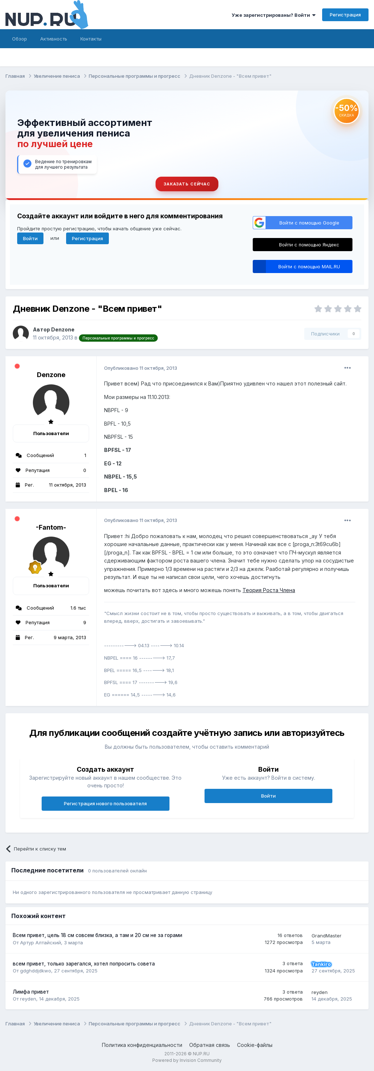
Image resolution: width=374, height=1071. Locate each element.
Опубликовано (140, 368)
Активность (53, 39)
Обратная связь (209, 1045)
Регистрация (345, 15)
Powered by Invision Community (187, 1060)
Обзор (19, 39)
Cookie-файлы (254, 1045)
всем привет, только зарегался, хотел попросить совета (84, 964)
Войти (30, 238)
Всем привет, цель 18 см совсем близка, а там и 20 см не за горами (97, 935)
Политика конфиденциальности (142, 1045)
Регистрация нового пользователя (105, 803)
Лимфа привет (31, 992)
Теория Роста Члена (269, 590)
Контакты (91, 39)
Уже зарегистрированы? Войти (274, 15)
